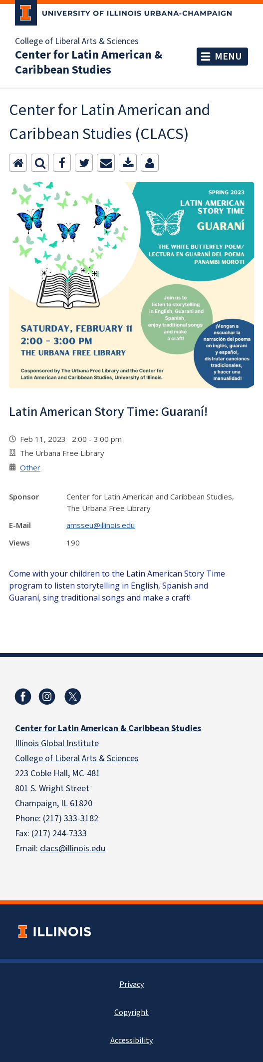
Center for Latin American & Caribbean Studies (88, 63)
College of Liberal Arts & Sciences (77, 42)
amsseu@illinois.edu (100, 525)
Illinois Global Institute (57, 743)
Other (30, 467)
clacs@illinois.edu (72, 848)
